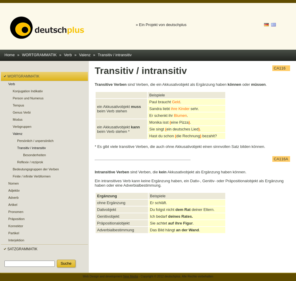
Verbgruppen (22, 126)
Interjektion (16, 240)
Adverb (13, 197)
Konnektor (15, 226)
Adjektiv (14, 190)
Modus (17, 119)
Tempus (18, 105)
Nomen (13, 183)
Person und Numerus (28, 98)
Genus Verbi (22, 112)
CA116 (280, 68)
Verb (68, 55)
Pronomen (15, 212)
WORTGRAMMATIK (39, 55)
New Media (130, 276)
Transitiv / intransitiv (114, 55)
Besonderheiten (34, 155)
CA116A (281, 159)
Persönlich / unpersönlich (35, 141)
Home (9, 55)
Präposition (16, 219)
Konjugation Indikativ (28, 91)
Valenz (85, 55)
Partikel (13, 233)
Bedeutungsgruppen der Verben (36, 169)
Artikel (12, 204)
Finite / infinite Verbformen (32, 176)
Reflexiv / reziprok (30, 162)
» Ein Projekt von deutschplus (161, 24)
